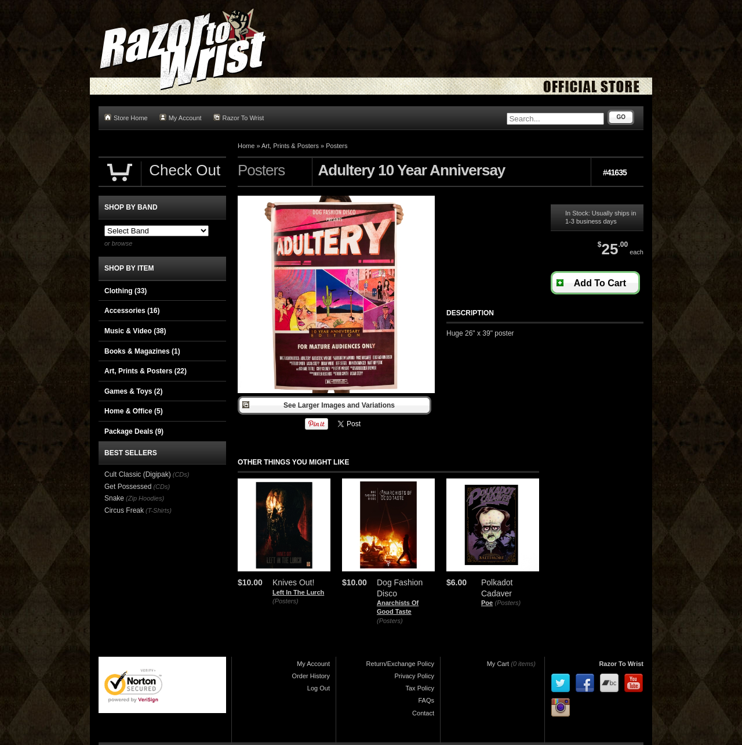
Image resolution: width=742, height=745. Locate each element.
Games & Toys (133, 391)
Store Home (126, 117)
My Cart (498, 663)
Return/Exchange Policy (400, 663)
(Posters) (285, 601)
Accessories (131, 311)
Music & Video (135, 331)
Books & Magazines (142, 351)
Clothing (125, 291)
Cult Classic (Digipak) (137, 474)
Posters (336, 145)
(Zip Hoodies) (145, 498)
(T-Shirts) (159, 510)
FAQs (426, 700)
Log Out (318, 688)
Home (246, 145)
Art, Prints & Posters (290, 145)
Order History (311, 675)
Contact (423, 713)
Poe (487, 602)
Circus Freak (124, 510)
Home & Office (133, 411)
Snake (114, 498)
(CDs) (181, 474)
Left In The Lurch (298, 592)
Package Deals (133, 431)
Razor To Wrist (238, 117)
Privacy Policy (414, 675)
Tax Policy (419, 688)
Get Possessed (127, 487)
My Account (180, 117)
